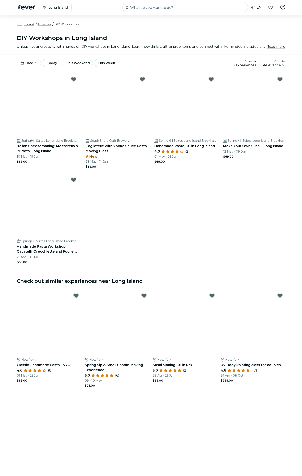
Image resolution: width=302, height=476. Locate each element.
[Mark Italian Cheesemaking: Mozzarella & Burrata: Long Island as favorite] (73, 82)
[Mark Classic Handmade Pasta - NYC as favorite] (76, 299)
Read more (276, 48)
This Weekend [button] (85, 65)
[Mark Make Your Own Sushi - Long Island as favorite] (280, 82)
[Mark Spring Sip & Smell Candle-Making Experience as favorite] (144, 299)
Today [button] (56, 65)
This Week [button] (116, 65)
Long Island (25, 26)
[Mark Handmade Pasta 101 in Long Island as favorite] (211, 82)
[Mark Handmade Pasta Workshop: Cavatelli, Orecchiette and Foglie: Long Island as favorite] (73, 183)
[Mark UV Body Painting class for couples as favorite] (280, 299)
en (255, 7)
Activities (44, 26)
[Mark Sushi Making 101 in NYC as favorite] (212, 299)
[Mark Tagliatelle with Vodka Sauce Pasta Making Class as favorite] (142, 82)
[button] (67, 26)
